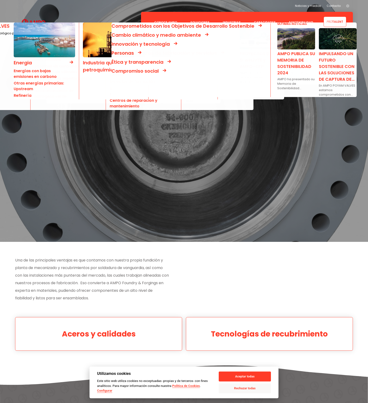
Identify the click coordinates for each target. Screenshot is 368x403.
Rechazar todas (245, 388)
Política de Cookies (186, 386)
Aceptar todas (244, 376)
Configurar (104, 390)
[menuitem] (347, 5)
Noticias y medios (308, 6)
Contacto (334, 6)
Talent (335, 22)
